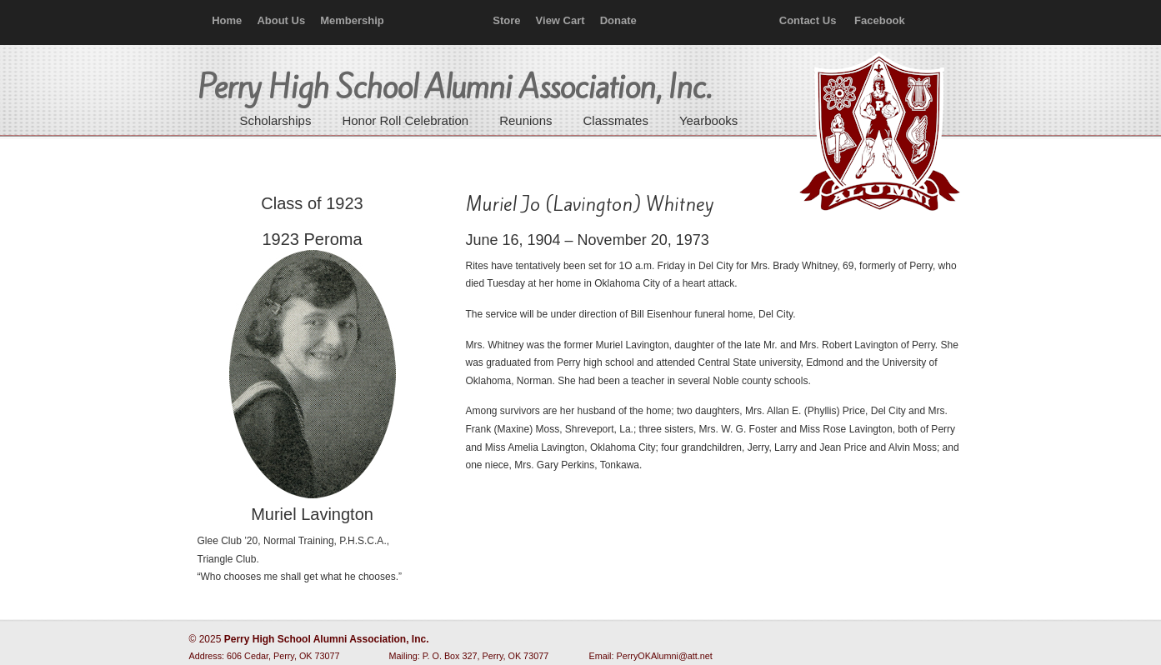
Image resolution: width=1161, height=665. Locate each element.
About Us (281, 20)
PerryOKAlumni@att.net (665, 656)
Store (506, 20)
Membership (352, 20)
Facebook (879, 20)
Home (227, 20)
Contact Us (808, 20)
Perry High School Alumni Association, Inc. (877, 133)
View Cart (560, 20)
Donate (618, 20)
